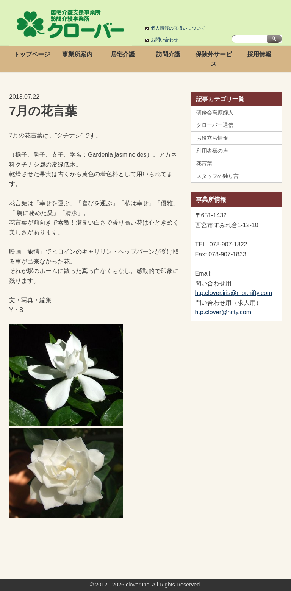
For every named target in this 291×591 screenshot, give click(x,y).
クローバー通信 (214, 125)
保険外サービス (214, 59)
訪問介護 (168, 54)
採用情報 (259, 54)
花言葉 (204, 163)
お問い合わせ (164, 39)
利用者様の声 (212, 151)
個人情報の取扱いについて (178, 28)
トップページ (32, 54)
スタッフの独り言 (217, 176)
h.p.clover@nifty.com (223, 312)
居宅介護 (123, 54)
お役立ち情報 (212, 138)
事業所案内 (77, 54)
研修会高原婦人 (214, 112)
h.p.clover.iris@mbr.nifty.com (233, 293)
